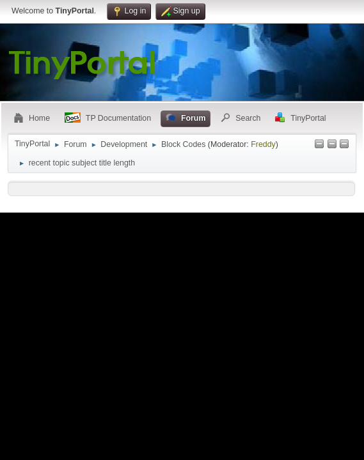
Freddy (263, 144)
